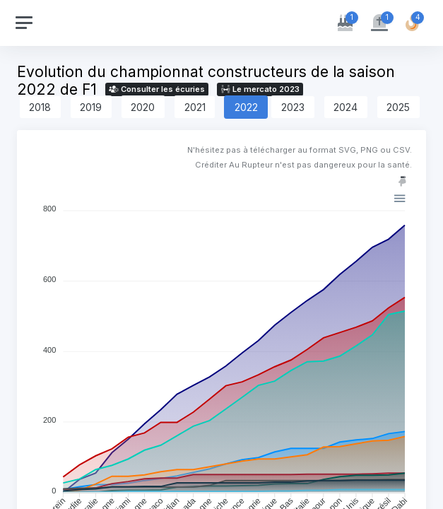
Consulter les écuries (157, 89)
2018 (40, 107)
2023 (293, 107)
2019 (91, 107)
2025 (398, 107)
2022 (246, 107)
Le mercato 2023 (260, 89)
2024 (345, 107)
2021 (195, 107)
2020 (143, 107)
